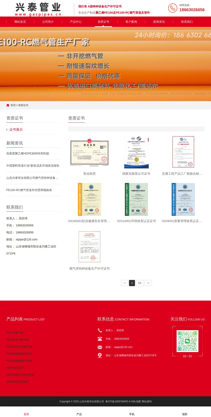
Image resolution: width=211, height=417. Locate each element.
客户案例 (131, 21)
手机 (132, 411)
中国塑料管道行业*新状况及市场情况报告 (32, 165)
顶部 (184, 411)
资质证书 (103, 21)
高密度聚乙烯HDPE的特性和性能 (27, 153)
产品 (79, 411)
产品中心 (76, 21)
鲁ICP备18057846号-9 (118, 401)
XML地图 (136, 401)
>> (148, 283)
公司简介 (48, 21)
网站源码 (147, 401)
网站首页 (20, 21)
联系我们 (187, 21)
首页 (13, 105)
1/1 (140, 283)
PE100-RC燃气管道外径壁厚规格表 (29, 190)
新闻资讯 (159, 21)
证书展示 (16, 129)
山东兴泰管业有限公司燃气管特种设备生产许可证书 (33, 177)
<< (124, 283)
